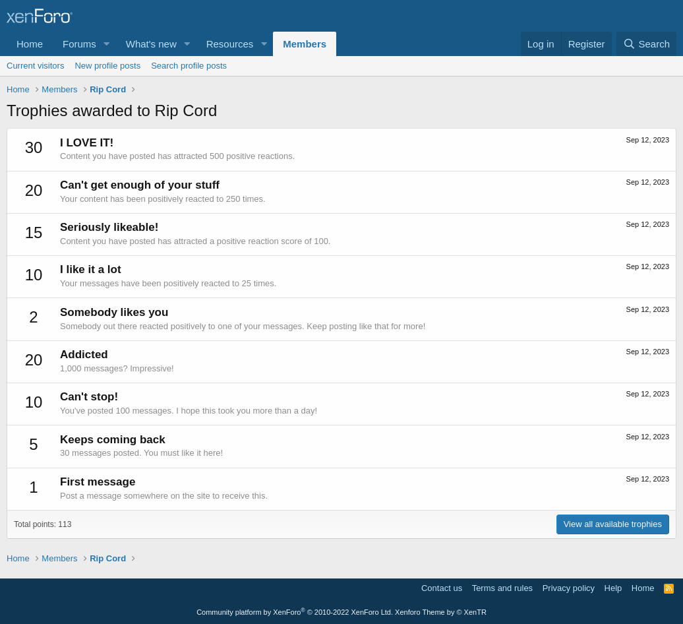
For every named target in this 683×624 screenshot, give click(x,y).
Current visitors (35, 66)
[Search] (646, 44)
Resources (230, 43)
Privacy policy (569, 588)
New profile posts (107, 66)
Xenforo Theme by (441, 612)
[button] (107, 44)
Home (29, 43)
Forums (79, 43)
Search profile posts (189, 66)
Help (613, 588)
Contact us (441, 588)
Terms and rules (502, 588)
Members (304, 43)
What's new (151, 43)
